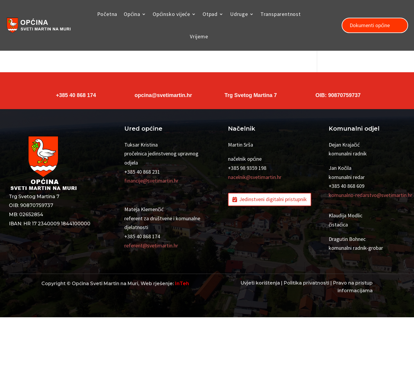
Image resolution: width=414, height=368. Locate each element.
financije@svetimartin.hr (151, 231)
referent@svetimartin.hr (151, 296)
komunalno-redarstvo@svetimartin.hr (370, 245)
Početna (107, 14)
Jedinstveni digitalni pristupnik (273, 250)
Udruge (239, 14)
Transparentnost (280, 14)
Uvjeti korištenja (260, 333)
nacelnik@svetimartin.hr (254, 227)
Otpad (210, 14)
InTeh (182, 334)
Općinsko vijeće (171, 14)
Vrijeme (199, 36)
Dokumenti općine (370, 25)
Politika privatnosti (306, 333)
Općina (132, 14)
